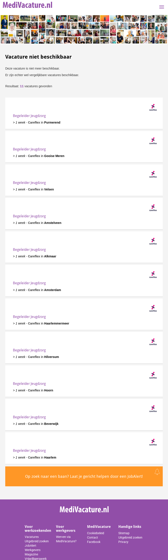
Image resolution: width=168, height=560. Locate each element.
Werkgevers (32, 550)
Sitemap (124, 533)
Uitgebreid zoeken (37, 541)
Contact (92, 537)
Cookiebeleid (95, 533)
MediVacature (99, 527)
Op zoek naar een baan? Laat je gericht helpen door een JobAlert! (84, 476)
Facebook (93, 542)
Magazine (31, 554)
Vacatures (32, 537)
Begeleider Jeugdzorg (29, 116)
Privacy (123, 542)
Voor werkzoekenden (38, 529)
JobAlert (30, 545)
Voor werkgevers (65, 529)
